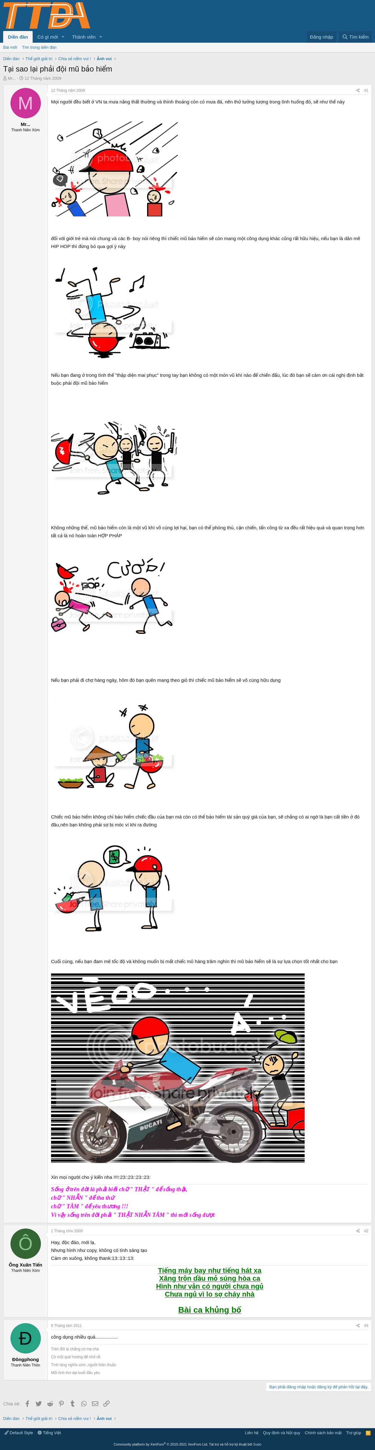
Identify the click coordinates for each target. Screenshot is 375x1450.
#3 (366, 1325)
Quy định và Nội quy (282, 1432)
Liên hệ (251, 1432)
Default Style (18, 1432)
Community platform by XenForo (160, 1444)
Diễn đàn (18, 37)
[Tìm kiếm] (355, 37)
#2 (366, 1231)
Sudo (257, 1444)
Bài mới (10, 47)
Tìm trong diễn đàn (39, 47)
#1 (366, 90)
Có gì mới (47, 37)
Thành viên (83, 37)
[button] (62, 37)
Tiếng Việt (49, 1432)
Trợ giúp (353, 1432)
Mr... (12, 78)
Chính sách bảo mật (323, 1432)
